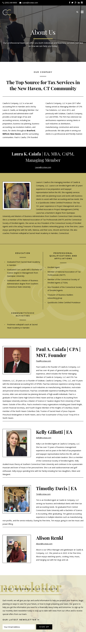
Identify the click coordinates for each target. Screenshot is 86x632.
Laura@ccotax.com (30, 3)
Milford (6, 134)
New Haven (15, 134)
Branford (31, 130)
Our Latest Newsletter (21, 620)
